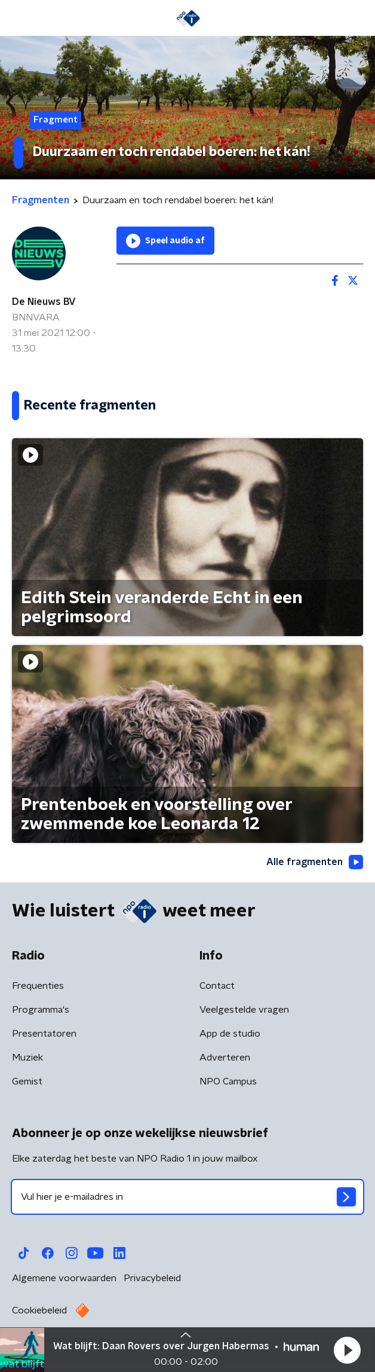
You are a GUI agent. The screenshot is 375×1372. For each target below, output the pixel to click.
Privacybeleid (152, 1278)
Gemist (27, 1081)
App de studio (229, 1033)
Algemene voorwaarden (64, 1278)
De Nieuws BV (44, 302)
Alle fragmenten (314, 862)
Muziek (27, 1057)
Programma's (40, 1010)
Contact (217, 986)
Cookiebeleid (39, 1310)
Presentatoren (44, 1033)
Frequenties (38, 986)
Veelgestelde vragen (244, 1010)
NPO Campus (228, 1081)
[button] (347, 1350)
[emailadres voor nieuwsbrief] (187, 1197)
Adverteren (224, 1057)
